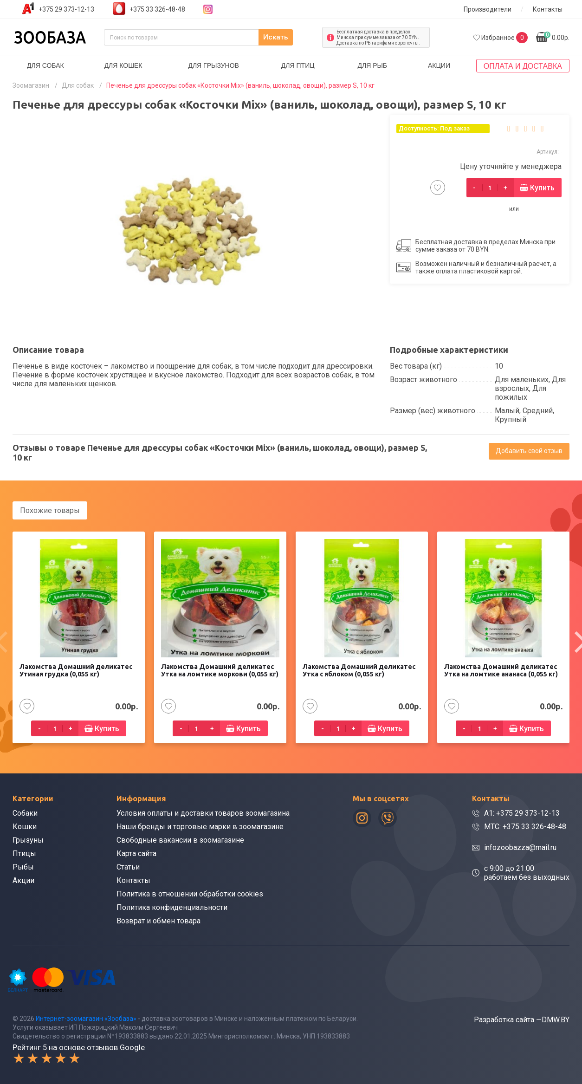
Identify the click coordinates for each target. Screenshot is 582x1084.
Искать (295, 37)
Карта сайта (136, 853)
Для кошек (123, 65)
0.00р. (556, 36)
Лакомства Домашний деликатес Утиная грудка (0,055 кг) (75, 669)
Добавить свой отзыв (529, 450)
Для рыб (372, 65)
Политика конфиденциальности (171, 906)
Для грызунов (213, 65)
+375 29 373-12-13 (66, 9)
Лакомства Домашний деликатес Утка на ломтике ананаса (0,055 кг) (501, 669)
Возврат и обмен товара (158, 920)
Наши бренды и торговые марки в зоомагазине (200, 826)
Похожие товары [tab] (50, 510)
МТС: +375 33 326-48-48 (525, 826)
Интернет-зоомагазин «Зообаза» (86, 1017)
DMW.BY (555, 1018)
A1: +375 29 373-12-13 (522, 812)
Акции (439, 65)
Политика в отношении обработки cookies (189, 893)
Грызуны (28, 839)
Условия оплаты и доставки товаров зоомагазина (203, 812)
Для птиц (298, 65)
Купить (542, 187)
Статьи (128, 866)
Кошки (25, 826)
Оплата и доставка (523, 66)
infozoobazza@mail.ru (520, 847)
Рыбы (23, 866)
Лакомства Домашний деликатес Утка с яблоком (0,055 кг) (359, 669)
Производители (487, 9)
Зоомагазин (31, 85)
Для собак (45, 65)
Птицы (24, 853)
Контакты (548, 9)
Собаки (25, 812)
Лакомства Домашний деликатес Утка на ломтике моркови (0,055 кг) (219, 669)
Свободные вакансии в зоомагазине (180, 839)
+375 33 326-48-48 (157, 9)
